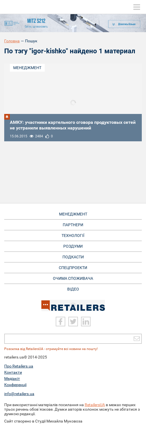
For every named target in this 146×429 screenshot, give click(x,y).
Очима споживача (73, 278)
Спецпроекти (73, 267)
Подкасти (73, 257)
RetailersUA (95, 404)
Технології (73, 235)
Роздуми (73, 246)
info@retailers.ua (19, 393)
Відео (73, 289)
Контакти (13, 372)
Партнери (73, 225)
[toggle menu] (137, 7)
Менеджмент (27, 67)
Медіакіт (12, 378)
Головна (12, 41)
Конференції (15, 384)
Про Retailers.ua (18, 366)
